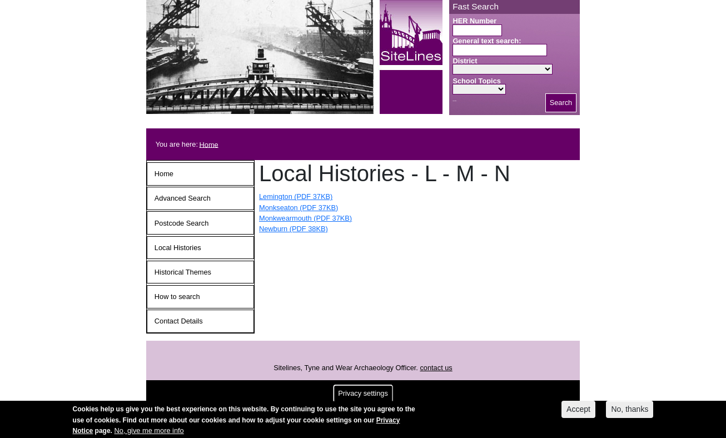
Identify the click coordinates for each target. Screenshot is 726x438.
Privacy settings (363, 396)
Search (561, 102)
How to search (177, 296)
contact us (436, 368)
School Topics (476, 81)
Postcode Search (181, 223)
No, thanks (629, 411)
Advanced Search (183, 198)
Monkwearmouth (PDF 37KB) (305, 218)
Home (209, 144)
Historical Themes (183, 272)
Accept (578, 411)
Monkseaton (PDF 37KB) (298, 207)
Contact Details (179, 321)
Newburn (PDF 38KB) (293, 229)
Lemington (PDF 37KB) (295, 196)
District (464, 61)
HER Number (474, 21)
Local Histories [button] (178, 247)
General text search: (486, 41)
